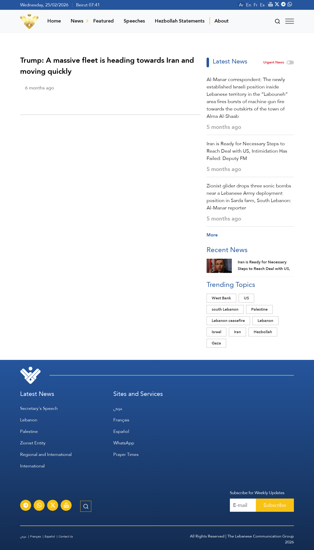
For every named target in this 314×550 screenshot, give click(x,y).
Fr (256, 5)
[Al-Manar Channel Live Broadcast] (66, 506)
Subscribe (274, 505)
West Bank (221, 298)
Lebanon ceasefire (228, 320)
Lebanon (265, 320)
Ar (241, 5)
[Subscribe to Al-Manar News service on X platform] (52, 506)
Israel (216, 331)
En (248, 5)
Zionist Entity (33, 443)
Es (262, 5)
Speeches (134, 20)
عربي (117, 408)
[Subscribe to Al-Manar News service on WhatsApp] (39, 506)
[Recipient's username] (243, 505)
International (32, 466)
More (212, 235)
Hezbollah (263, 331)
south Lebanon (225, 309)
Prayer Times (126, 454)
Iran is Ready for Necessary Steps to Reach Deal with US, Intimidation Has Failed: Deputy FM (247, 151)
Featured (103, 20)
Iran (237, 331)
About (221, 20)
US (246, 298)
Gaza (216, 343)
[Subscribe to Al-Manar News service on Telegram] (25, 506)
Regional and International (46, 454)
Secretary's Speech (39, 408)
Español (121, 431)
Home (54, 20)
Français (121, 420)
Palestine (259, 309)
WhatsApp (123, 443)
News (77, 20)
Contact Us (66, 536)
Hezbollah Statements (180, 20)
